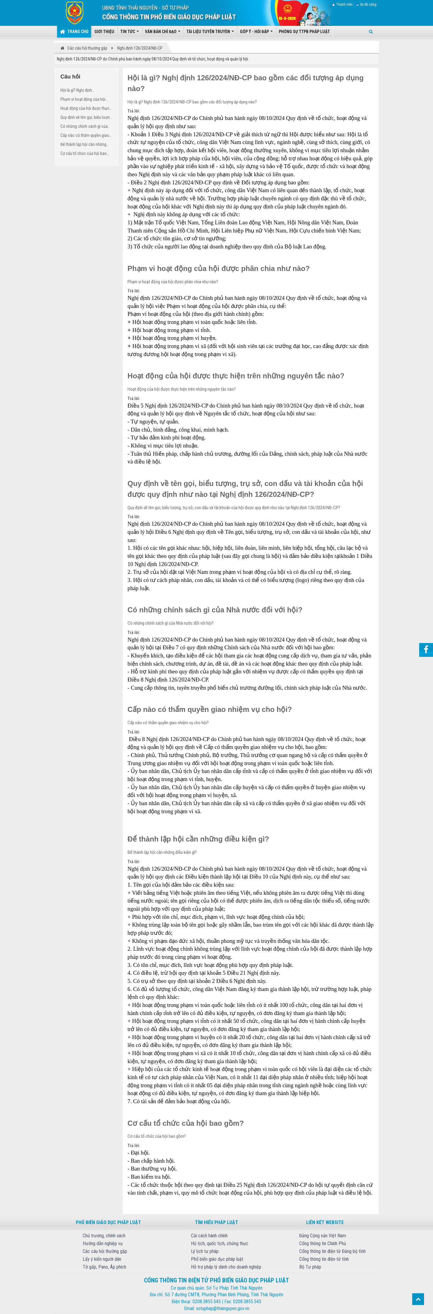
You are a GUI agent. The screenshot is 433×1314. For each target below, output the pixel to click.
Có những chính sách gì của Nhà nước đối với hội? (84, 127)
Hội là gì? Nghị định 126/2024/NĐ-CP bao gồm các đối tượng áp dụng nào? (86, 91)
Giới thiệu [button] (104, 31)
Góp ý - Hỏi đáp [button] (256, 33)
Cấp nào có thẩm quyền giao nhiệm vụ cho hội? (84, 136)
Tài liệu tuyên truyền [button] (210, 33)
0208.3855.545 (206, 1301)
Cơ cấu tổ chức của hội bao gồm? (83, 154)
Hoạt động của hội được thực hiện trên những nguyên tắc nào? (84, 109)
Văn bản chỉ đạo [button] (162, 33)
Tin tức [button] (129, 33)
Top (418, 1299)
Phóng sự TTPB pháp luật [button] (304, 31)
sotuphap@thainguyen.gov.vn (222, 1308)
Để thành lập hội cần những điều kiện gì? (83, 145)
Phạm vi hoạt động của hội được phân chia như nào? (82, 100)
